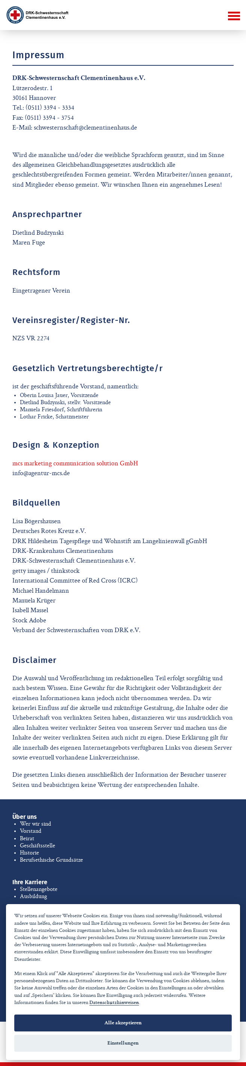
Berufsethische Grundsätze (51, 860)
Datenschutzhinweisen (114, 1002)
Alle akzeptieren (123, 1022)
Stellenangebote (38, 889)
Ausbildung (33, 896)
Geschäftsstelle (37, 846)
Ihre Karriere (29, 882)
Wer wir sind (35, 824)
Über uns (24, 816)
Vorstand (30, 831)
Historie (29, 853)
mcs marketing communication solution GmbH (75, 463)
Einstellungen (123, 1043)
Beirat (27, 838)
